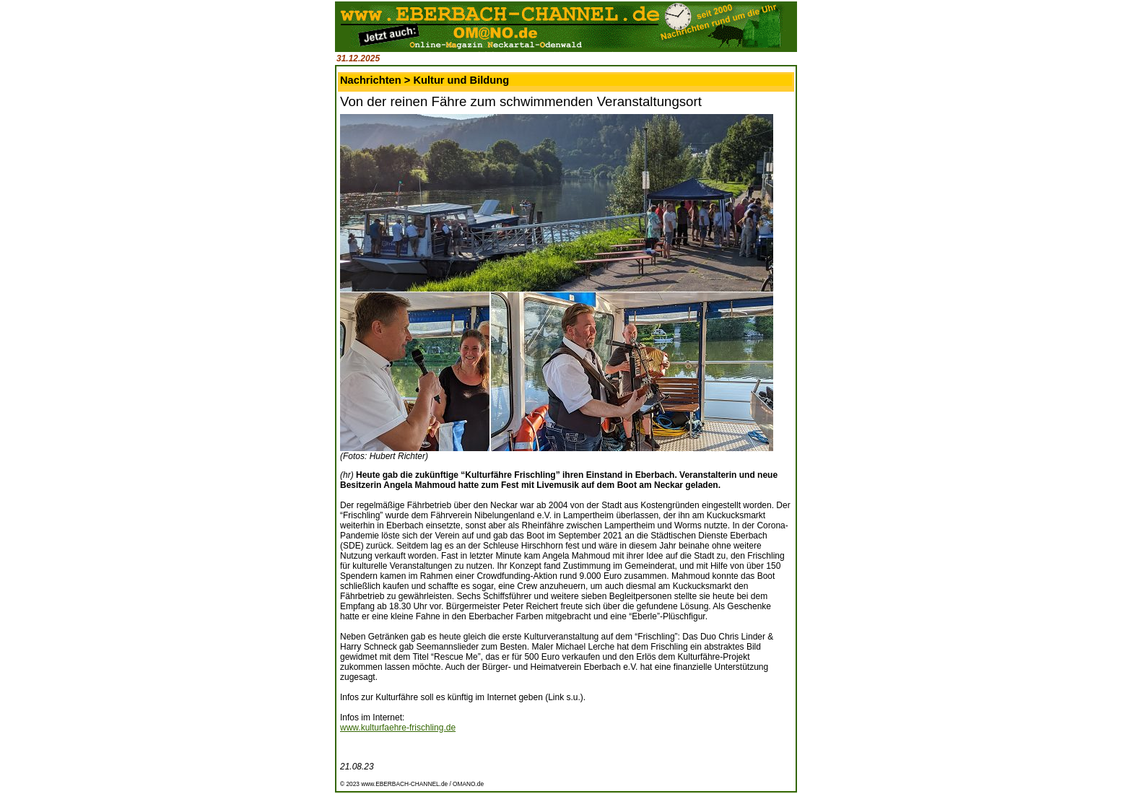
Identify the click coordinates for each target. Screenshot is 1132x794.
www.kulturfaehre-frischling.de (398, 728)
